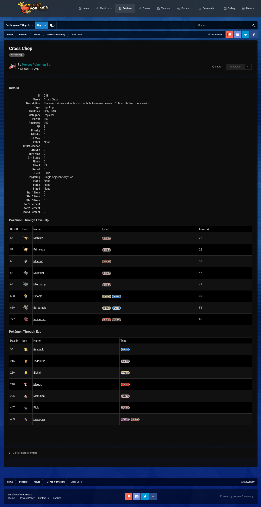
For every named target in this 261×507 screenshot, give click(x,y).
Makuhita (39, 395)
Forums (203, 9)
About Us (123, 9)
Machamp (40, 284)
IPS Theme (13, 494)
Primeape (39, 249)
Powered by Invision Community (236, 496)
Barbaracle (40, 307)
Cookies (57, 498)
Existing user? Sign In (19, 25)
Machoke (39, 272)
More (248, 9)
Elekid (37, 372)
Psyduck (39, 349)
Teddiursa (40, 361)
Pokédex (146, 9)
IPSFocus (27, 494)
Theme (12, 498)
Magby (38, 384)
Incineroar (40, 319)
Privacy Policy (27, 498)
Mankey (38, 237)
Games (165, 9)
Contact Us (43, 498)
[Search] (209, 25)
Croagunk (39, 419)
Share (216, 66)
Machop (38, 261)
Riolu (37, 407)
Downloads (227, 9)
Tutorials (184, 9)
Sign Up (41, 25)
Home (104, 9)
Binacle (38, 296)
